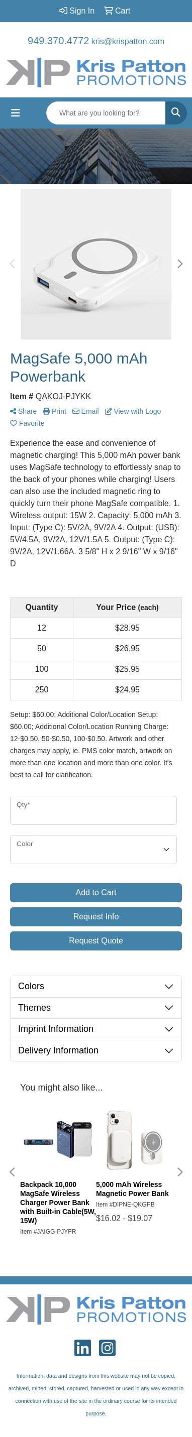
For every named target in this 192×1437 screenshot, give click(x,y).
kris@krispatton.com (127, 41)
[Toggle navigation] (15, 113)
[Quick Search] (106, 113)
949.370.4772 (58, 40)
